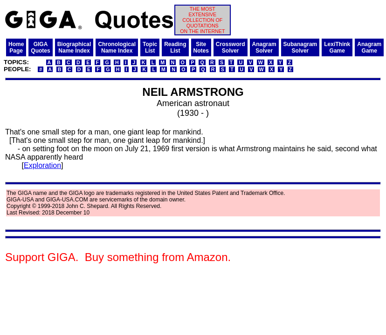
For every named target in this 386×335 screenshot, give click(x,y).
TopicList (150, 47)
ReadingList (175, 47)
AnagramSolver (264, 47)
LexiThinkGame (337, 47)
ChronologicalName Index (117, 47)
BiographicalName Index (74, 47)
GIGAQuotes (40, 47)
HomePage (16, 47)
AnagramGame (369, 47)
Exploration (42, 165)
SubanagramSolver (300, 47)
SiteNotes (201, 47)
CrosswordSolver (230, 47)
